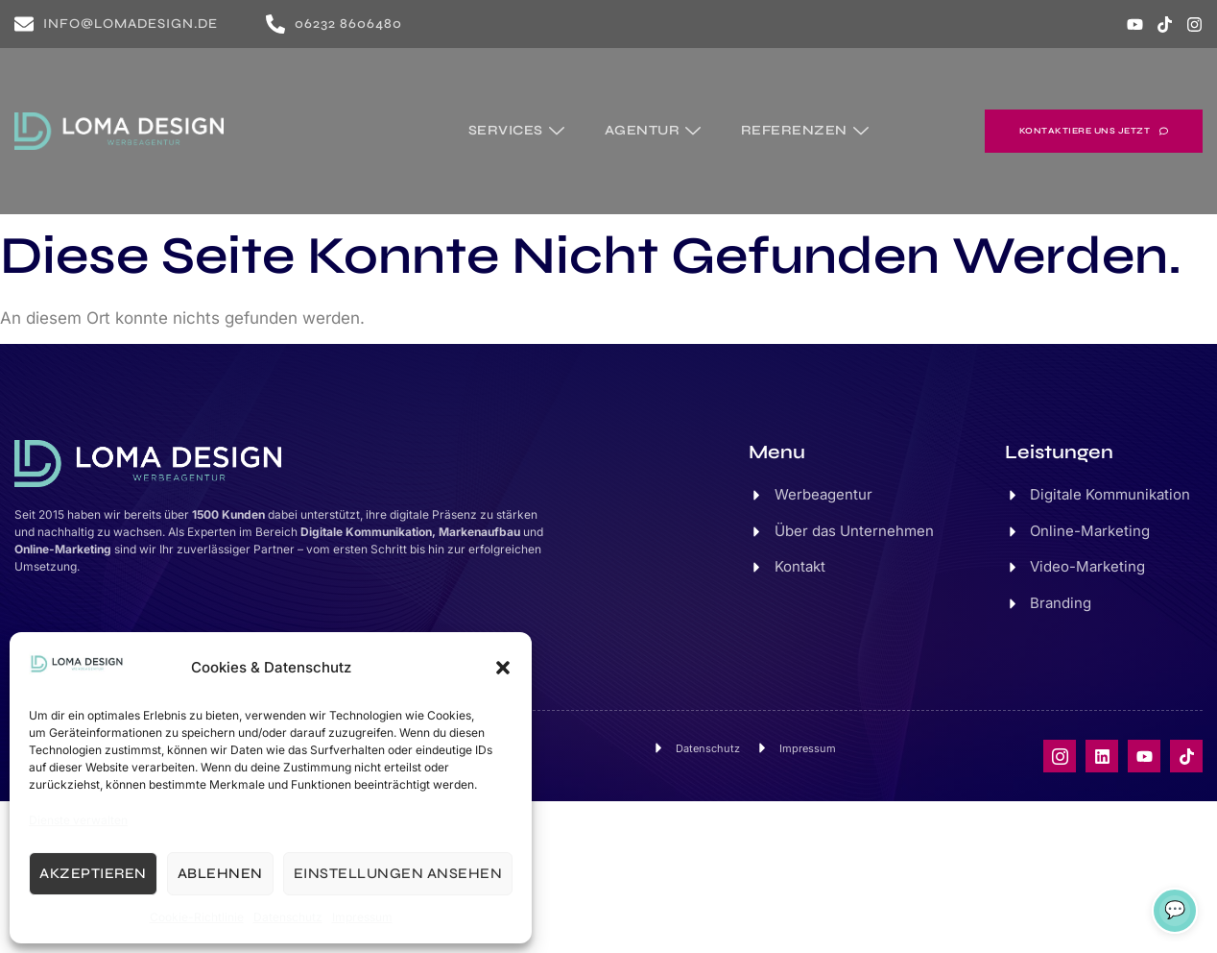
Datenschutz (287, 917)
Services (520, 129)
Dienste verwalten (78, 820)
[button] (503, 667)
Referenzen (807, 129)
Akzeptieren (93, 873)
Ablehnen (220, 873)
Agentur (655, 129)
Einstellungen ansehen (398, 873)
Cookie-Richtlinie (197, 917)
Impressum (362, 917)
